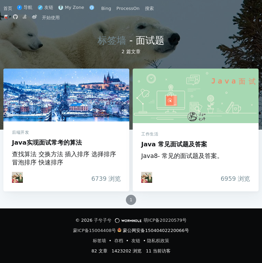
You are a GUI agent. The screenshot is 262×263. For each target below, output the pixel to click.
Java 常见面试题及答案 (196, 96)
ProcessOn (128, 8)
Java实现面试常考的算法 (66, 95)
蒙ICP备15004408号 (94, 230)
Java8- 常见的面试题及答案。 (182, 155)
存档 (119, 240)
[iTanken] (17, 177)
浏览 (104, 178)
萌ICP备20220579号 (165, 220)
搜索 (149, 8)
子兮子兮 (103, 220)
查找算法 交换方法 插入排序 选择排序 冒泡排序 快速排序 (64, 158)
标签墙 (112, 40)
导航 (24, 7)
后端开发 (20, 132)
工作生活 (149, 134)
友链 (45, 7)
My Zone (71, 7)
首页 (8, 8)
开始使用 (51, 17)
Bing (106, 8)
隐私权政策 (158, 240)
